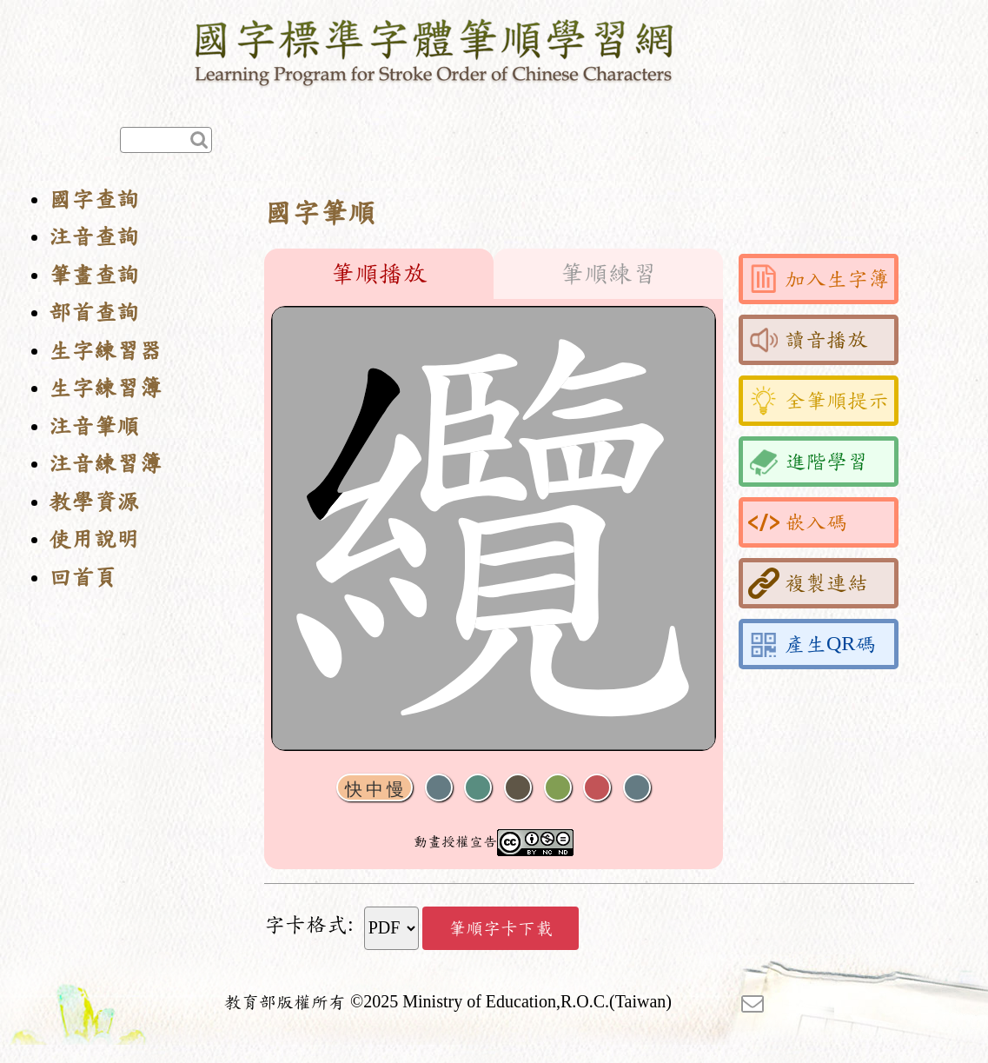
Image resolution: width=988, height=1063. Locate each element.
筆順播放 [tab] (379, 274)
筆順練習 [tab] (608, 274)
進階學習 (808, 461)
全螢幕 (637, 787)
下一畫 (518, 787)
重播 (558, 787)
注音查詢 (94, 237)
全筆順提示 (818, 400)
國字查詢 (94, 199)
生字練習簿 (105, 388)
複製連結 (808, 583)
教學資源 (94, 502)
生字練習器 (105, 351)
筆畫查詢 (94, 275)
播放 (478, 787)
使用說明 (94, 539)
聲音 (439, 787)
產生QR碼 (812, 644)
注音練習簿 (105, 464)
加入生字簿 (818, 279)
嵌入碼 (797, 522)
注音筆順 (94, 426)
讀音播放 (808, 339)
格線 (597, 787)
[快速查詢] (166, 140)
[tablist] (493, 274)
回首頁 (82, 577)
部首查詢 (94, 312)
